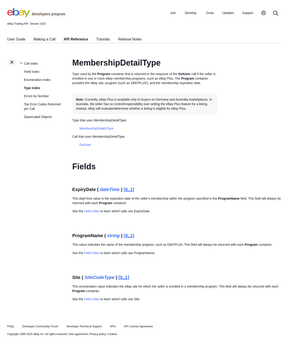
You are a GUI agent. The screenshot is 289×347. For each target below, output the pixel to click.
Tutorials (103, 39)
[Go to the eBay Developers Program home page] (36, 16)
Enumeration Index (37, 80)
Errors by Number (36, 96)
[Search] (275, 13)
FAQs (10, 326)
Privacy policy (97, 334)
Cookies (112, 334)
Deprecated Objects (38, 117)
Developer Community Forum (40, 326)
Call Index (31, 63)
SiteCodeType (99, 277)
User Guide (16, 39)
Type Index (32, 88)
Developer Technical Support (84, 326)
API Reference (76, 39)
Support (247, 13)
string (113, 235)
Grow (210, 13)
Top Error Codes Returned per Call (42, 106)
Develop (190, 13)
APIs (113, 326)
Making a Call (45, 39)
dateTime (109, 189)
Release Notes (130, 39)
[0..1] (129, 189)
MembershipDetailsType (96, 128)
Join (173, 13)
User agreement (78, 334)
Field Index (31, 71)
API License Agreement (138, 326)
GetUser (85, 144)
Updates (228, 13)
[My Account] (263, 13)
